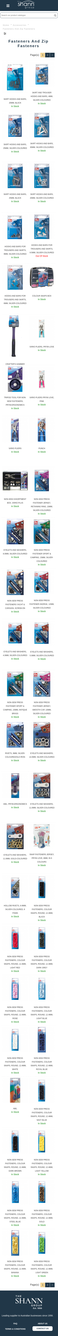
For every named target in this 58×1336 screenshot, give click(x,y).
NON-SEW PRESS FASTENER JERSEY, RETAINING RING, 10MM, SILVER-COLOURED (42, 504)
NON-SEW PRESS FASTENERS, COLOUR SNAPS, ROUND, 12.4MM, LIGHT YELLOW (42, 1165)
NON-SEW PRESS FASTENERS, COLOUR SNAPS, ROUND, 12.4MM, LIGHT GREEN (42, 1267)
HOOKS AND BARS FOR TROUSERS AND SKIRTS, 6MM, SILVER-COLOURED (15, 299)
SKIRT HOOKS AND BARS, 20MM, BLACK (15, 101)
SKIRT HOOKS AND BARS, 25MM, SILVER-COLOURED (15, 146)
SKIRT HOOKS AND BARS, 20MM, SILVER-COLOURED (42, 196)
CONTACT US (43, 1328)
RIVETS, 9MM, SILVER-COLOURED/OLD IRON (15, 755)
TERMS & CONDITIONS (15, 1329)
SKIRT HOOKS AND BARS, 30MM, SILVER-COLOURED (42, 145)
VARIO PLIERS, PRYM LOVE (42, 347)
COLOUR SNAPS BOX (41, 296)
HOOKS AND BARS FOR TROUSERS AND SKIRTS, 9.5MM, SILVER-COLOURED (42, 249)
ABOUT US (42, 1324)
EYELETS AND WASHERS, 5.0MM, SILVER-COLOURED (42, 654)
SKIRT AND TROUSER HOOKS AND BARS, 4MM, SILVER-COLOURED (42, 96)
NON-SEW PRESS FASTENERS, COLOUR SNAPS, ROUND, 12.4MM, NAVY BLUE (42, 1114)
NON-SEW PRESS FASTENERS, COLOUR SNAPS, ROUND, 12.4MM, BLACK (42, 911)
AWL (15, 1109)
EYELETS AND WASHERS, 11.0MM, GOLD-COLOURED (15, 857)
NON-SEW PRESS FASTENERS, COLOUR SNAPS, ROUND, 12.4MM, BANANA (15, 1267)
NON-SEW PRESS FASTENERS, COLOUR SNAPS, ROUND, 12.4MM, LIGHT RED (15, 962)
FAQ (15, 1324)
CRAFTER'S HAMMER (15, 364)
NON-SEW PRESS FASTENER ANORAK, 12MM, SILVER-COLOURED (41, 604)
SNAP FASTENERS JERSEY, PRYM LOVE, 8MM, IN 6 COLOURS (42, 858)
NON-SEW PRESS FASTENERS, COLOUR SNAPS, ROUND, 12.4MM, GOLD (42, 1216)
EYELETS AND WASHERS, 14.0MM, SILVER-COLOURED (41, 755)
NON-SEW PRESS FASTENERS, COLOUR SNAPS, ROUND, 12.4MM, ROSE (15, 1013)
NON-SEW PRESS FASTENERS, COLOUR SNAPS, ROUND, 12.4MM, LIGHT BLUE (42, 1013)
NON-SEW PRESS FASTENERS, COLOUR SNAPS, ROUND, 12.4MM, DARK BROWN (15, 1165)
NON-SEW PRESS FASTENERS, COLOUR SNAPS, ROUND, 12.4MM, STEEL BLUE (15, 1216)
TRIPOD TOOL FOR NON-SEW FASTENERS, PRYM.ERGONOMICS (15, 401)
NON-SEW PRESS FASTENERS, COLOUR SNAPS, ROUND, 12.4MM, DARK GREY (42, 962)
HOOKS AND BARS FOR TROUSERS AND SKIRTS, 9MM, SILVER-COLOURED (15, 250)
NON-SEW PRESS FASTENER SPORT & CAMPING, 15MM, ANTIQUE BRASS (15, 708)
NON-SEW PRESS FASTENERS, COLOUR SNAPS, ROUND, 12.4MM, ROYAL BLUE (42, 1063)
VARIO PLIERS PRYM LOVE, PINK (42, 399)
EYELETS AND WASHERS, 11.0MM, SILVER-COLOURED (41, 806)
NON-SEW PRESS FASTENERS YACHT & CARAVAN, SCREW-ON (15, 604)
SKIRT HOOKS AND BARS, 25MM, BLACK (15, 196)
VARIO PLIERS (15, 448)
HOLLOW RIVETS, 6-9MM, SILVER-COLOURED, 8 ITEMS (15, 909)
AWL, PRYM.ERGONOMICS (15, 804)
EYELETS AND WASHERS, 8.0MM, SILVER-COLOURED (15, 552)
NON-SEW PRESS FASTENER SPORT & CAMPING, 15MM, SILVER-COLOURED (41, 555)
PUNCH (42, 448)
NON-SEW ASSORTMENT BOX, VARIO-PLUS (15, 501)
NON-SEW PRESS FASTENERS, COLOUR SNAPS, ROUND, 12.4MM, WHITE (15, 1063)
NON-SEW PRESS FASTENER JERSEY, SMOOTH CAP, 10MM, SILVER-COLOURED (41, 708)
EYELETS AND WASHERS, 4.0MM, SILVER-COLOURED (15, 653)
